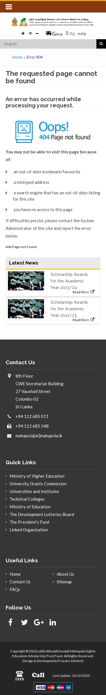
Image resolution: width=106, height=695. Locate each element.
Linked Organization (29, 529)
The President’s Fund (29, 522)
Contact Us (20, 581)
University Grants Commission (38, 483)
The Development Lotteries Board (42, 514)
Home (15, 574)
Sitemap (64, 581)
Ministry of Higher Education (37, 475)
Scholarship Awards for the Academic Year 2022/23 (69, 309)
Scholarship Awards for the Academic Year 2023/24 (69, 281)
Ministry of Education (30, 506)
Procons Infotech (71, 661)
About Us (65, 574)
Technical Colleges (27, 499)
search (101, 44)
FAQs (15, 589)
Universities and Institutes (34, 491)
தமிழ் (82, 33)
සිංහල (71, 33)
